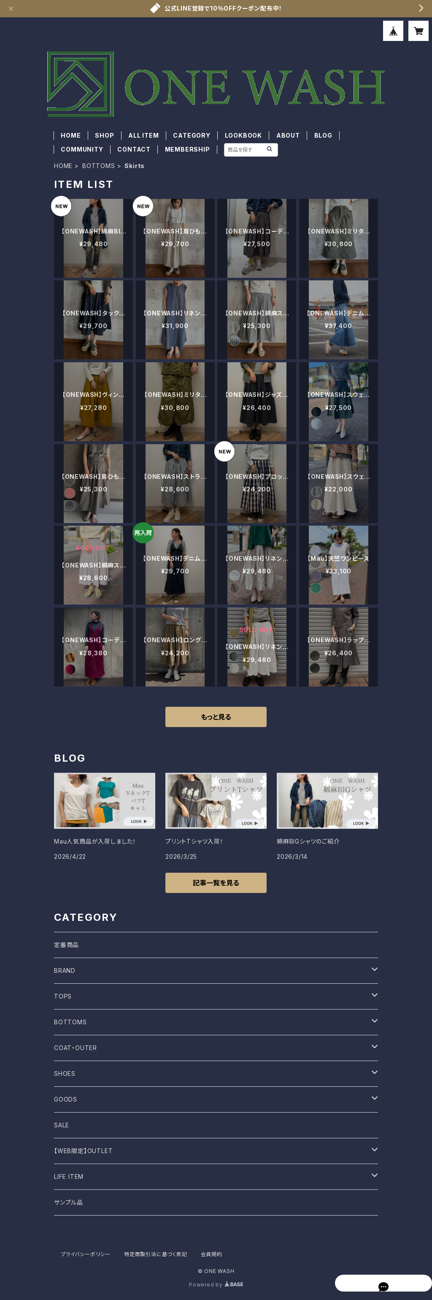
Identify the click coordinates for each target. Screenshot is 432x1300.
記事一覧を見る (216, 883)
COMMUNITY (82, 149)
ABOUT (288, 135)
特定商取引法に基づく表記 (155, 1254)
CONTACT (134, 149)
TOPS (63, 996)
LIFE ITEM (69, 1176)
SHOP (104, 135)
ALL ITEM (143, 135)
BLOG (323, 135)
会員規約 (211, 1254)
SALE (61, 1125)
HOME (71, 135)
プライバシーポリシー (86, 1254)
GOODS (65, 1099)
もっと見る (216, 717)
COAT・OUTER (75, 1047)
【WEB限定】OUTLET (83, 1150)
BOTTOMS (98, 165)
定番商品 (66, 944)
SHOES (65, 1073)
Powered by (216, 1284)
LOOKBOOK (243, 135)
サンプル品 (68, 1202)
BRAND (65, 970)
